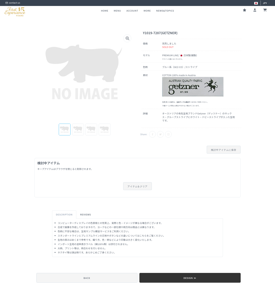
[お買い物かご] (265, 10)
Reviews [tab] (85, 214)
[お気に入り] (244, 10)
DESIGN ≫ (190, 278)
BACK (87, 278)
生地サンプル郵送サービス (95, 231)
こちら (176, 59)
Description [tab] (64, 214)
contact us (12, 3)
